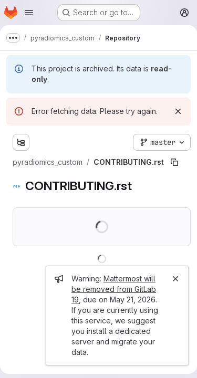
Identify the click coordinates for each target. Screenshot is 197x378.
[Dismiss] (178, 111)
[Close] (175, 278)
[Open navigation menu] (28, 12)
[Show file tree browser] (21, 142)
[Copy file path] (174, 162)
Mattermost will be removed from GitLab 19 (113, 289)
